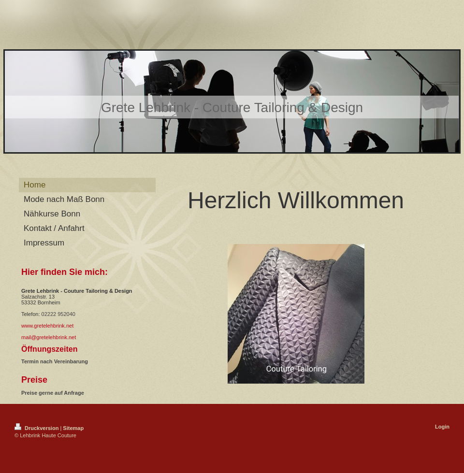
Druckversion (37, 428)
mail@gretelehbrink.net (48, 337)
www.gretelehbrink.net (47, 326)
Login (442, 427)
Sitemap (73, 428)
